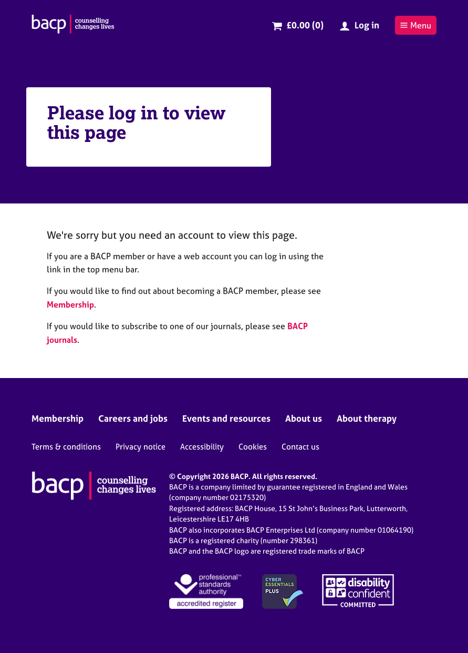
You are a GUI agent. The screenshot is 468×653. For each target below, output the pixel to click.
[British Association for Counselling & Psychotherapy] (73, 25)
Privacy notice (140, 447)
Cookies (252, 447)
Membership (70, 304)
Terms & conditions (66, 447)
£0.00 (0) (305, 24)
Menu (415, 25)
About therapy (367, 418)
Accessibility (202, 447)
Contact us (300, 447)
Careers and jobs (133, 418)
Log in (367, 24)
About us (303, 418)
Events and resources (226, 418)
